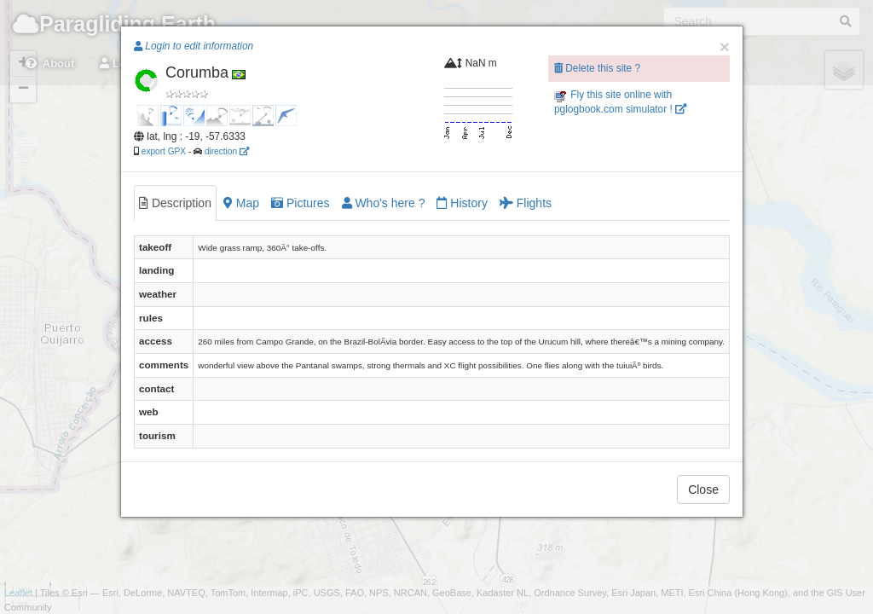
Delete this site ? (597, 68)
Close (703, 489)
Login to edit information (193, 46)
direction (227, 151)
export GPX (164, 151)
